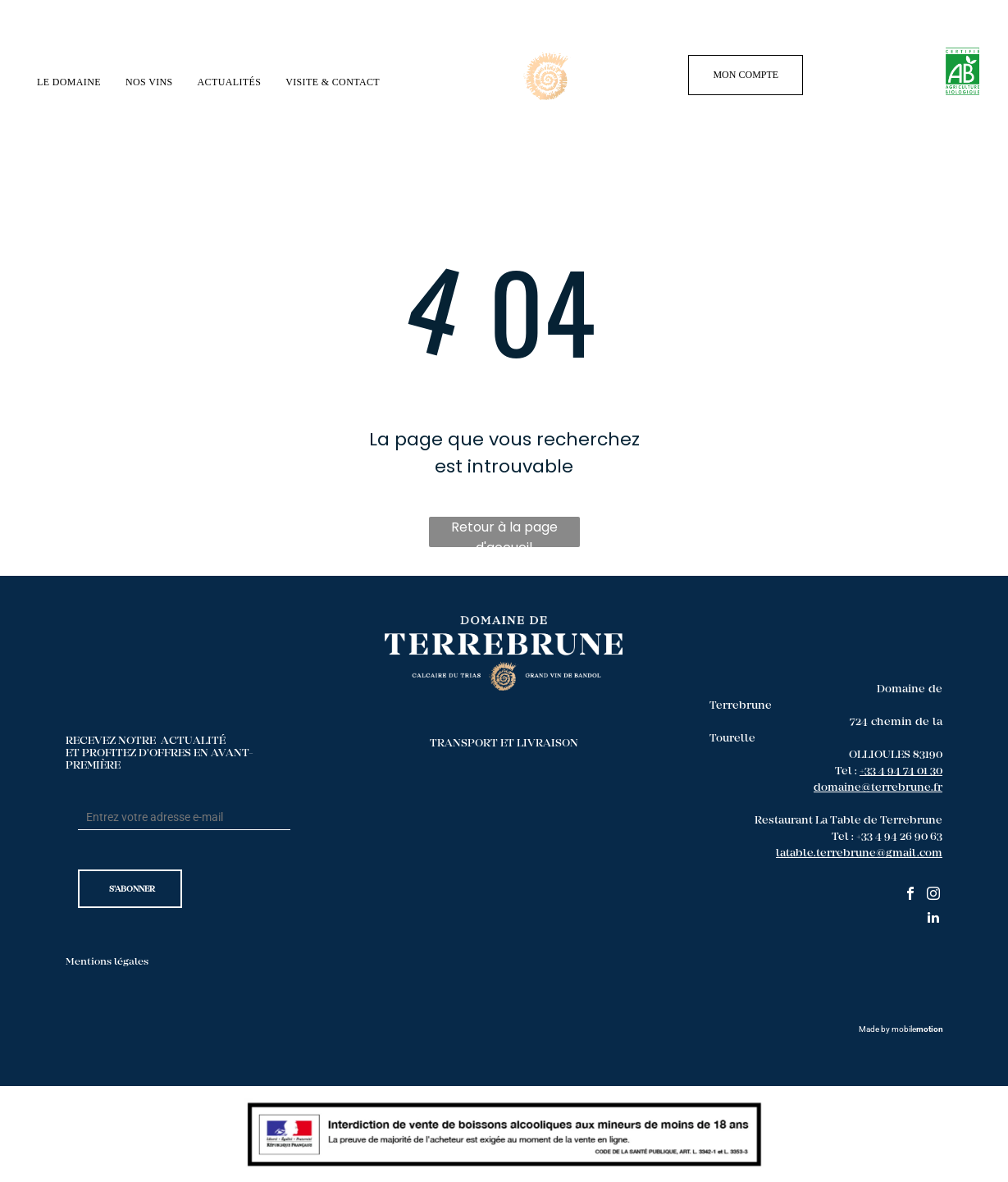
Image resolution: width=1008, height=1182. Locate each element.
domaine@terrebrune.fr (878, 788)
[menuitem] (69, 83)
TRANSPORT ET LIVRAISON (504, 744)
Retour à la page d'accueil (504, 532)
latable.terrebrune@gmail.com (859, 854)
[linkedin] (933, 919)
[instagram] (933, 895)
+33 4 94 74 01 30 (901, 772)
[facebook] (910, 895)
